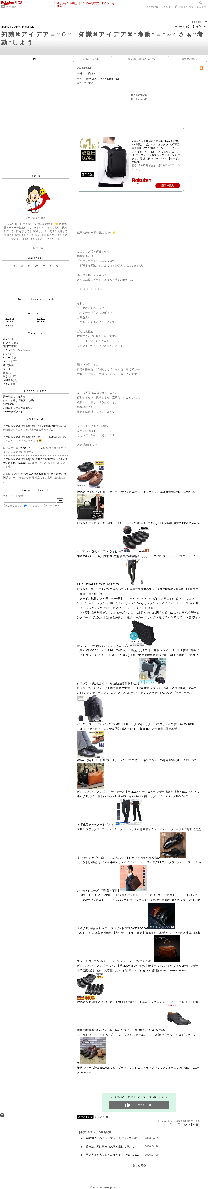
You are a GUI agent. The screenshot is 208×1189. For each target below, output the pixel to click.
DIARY (16, 26)
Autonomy (8, 404)
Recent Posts (35, 391)
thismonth (36, 299)
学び (5, 365)
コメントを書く (191, 1124)
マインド (8, 361)
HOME (5, 26)
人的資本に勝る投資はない (18, 407)
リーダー (8, 368)
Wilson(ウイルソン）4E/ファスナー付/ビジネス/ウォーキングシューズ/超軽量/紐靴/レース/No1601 (136, 491)
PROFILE (28, 26)
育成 (5, 372)
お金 (5, 353)
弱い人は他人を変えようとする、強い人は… (113, 1154)
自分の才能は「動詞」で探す (19, 400)
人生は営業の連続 (13, 426)
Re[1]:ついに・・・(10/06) (41, 437)
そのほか (11, 6)
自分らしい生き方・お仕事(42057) (103, 78)
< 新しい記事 (91, 59)
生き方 (6, 376)
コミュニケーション (14, 350)
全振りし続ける (86, 73)
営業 (5, 338)
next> (51, 299)
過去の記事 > (189, 59)
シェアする (101, 1116)
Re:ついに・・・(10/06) (32, 448)
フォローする (35, 247)
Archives (35, 313)
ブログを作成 (185, 7)
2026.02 (41, 318)
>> (158, 7)
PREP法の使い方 (12, 411)
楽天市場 (201, 7)
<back (20, 299)
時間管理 (8, 346)
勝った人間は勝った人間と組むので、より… (113, 1146)
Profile (35, 175)
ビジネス (8, 342)
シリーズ (8, 357)
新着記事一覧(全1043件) (140, 59)
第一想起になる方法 (14, 396)
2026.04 (9, 322)
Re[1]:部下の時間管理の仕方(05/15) (46, 426)
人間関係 (8, 380)
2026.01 (41, 322)
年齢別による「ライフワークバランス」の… (113, 1138)
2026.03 (9, 326)
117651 (197, 22)
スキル (6, 383)
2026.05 (9, 318)
